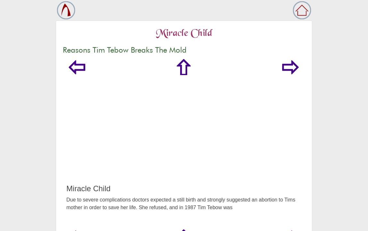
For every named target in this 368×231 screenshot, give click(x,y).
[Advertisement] (184, 136)
